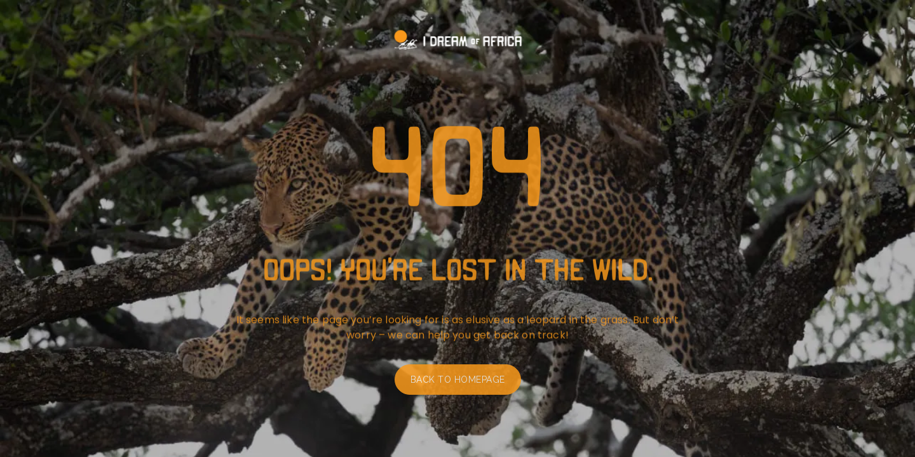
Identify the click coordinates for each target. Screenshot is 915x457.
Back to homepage (457, 382)
